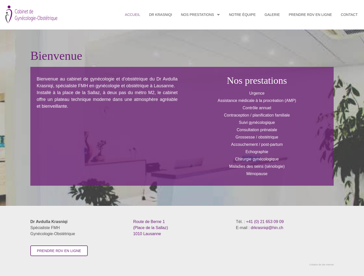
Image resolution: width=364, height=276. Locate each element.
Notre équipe (242, 15)
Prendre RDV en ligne (310, 15)
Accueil (132, 15)
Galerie (272, 15)
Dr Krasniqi (160, 15)
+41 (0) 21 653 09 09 (265, 221)
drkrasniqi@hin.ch (267, 228)
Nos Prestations (200, 14)
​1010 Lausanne (150, 227)
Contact (349, 15)
